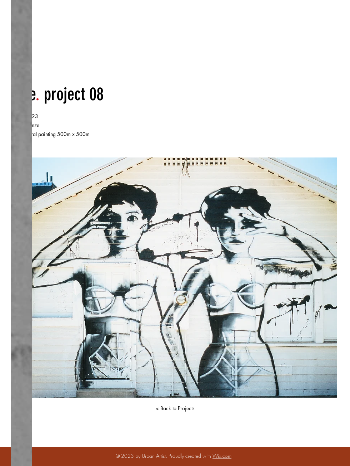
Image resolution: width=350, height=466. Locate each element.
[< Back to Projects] (175, 408)
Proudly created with (190, 455)
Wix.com (221, 455)
